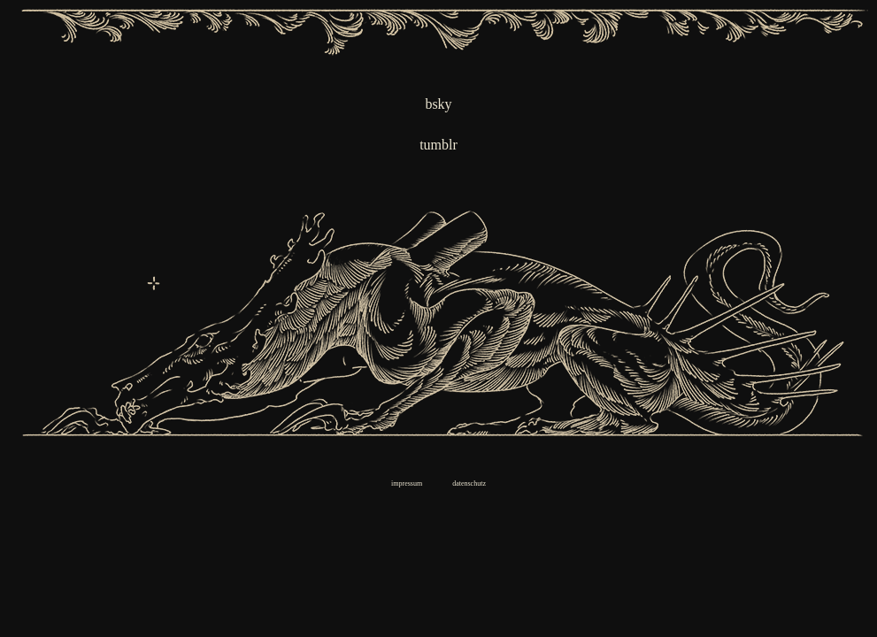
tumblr (438, 144)
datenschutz (469, 483)
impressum (406, 483)
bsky (438, 103)
